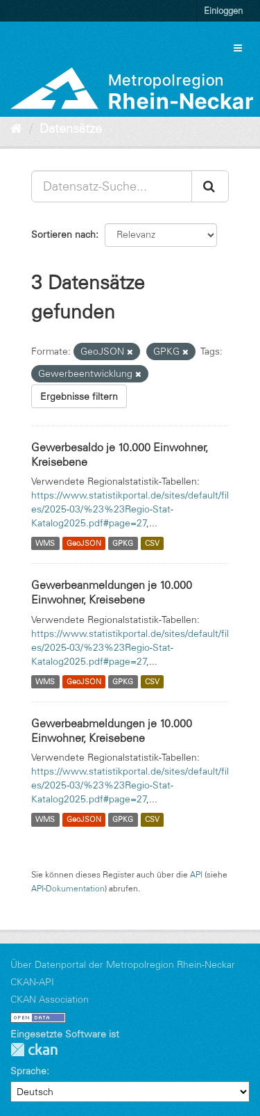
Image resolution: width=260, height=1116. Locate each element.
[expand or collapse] (238, 48)
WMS (45, 543)
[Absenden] (210, 186)
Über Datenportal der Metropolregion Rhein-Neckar (122, 964)
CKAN (34, 1049)
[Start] (16, 128)
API (196, 874)
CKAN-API (32, 982)
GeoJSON (84, 543)
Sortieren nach (63, 234)
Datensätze (71, 128)
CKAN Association (49, 999)
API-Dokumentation (68, 888)
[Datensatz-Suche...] (111, 186)
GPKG (122, 543)
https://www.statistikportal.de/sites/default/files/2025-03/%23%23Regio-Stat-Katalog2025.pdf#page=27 (130, 509)
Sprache (28, 1071)
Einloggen (223, 10)
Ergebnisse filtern (79, 396)
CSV (152, 543)
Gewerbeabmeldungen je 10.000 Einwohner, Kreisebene (111, 730)
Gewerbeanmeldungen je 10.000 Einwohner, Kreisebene (111, 592)
